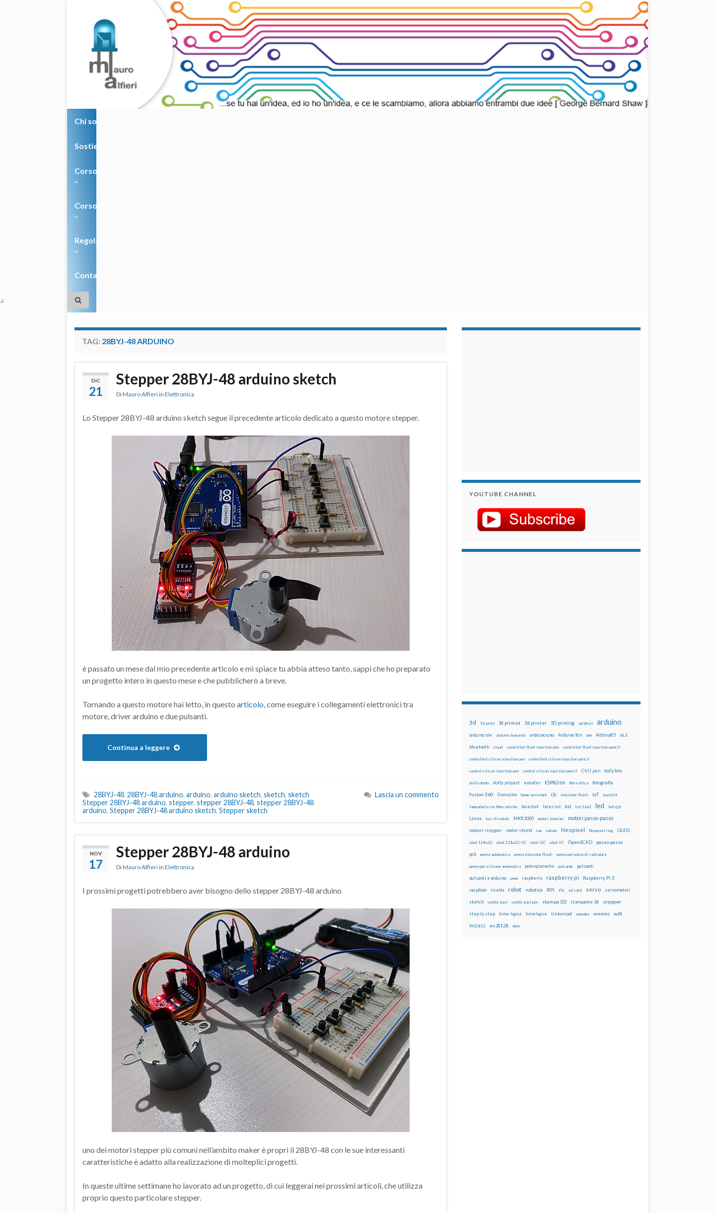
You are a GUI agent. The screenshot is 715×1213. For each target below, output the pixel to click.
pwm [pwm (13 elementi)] (514, 699)
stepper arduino (135, 1113)
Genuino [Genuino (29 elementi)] (507, 615)
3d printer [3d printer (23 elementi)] (535, 544)
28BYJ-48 (109, 615)
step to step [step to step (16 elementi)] (482, 735)
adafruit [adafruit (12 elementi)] (585, 544)
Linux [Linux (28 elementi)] (475, 639)
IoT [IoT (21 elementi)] (595, 615)
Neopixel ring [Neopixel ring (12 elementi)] (601, 651)
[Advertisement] (531, 221)
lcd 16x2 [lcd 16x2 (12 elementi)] (583, 627)
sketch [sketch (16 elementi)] (476, 723)
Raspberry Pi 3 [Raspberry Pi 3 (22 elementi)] (598, 699)
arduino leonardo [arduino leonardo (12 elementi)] (511, 556)
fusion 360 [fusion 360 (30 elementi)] (481, 615)
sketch (274, 615)
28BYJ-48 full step (215, 1097)
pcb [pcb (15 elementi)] (472, 675)
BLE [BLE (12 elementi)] (624, 556)
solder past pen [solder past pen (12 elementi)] (524, 723)
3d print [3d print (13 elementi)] (487, 544)
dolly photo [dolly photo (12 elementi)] (479, 604)
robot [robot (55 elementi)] (514, 710)
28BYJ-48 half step (276, 1097)
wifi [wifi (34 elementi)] (618, 735)
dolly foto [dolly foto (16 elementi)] (613, 592)
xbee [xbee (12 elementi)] (516, 747)
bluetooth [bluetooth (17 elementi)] (479, 568)
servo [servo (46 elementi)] (593, 710)
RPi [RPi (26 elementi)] (551, 711)
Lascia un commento (407, 615)
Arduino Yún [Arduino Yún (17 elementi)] (570, 556)
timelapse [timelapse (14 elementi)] (536, 735)
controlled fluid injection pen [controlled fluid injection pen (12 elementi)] (533, 568)
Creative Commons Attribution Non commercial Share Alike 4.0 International (435, 1167)
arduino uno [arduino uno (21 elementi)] (542, 556)
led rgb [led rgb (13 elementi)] (614, 627)
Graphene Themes (158, 1201)
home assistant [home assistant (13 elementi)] (534, 615)
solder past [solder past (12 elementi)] (497, 723)
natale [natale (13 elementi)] (551, 651)
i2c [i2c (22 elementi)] (554, 615)
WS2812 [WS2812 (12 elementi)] (477, 747)
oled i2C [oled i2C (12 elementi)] (538, 663)
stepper (181, 623)
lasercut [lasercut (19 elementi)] (530, 627)
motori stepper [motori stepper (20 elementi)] (485, 651)
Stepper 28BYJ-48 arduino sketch (227, 200)
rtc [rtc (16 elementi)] (562, 711)
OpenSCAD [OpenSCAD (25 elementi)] (580, 663)
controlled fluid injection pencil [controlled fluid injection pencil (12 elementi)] (591, 568)
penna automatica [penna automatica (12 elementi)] (495, 675)
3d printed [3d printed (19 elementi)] (509, 544)
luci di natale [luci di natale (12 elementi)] (497, 639)
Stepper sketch (243, 631)
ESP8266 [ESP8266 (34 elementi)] (555, 603)
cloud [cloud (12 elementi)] (498, 568)
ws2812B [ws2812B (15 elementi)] (499, 747)
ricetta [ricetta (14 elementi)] (497, 711)
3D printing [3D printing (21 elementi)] (562, 544)
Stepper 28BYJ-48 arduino (203, 673)
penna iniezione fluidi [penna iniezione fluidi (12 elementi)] (533, 675)
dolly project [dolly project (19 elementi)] (506, 603)
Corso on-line (214, 121)
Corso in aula (283, 121)
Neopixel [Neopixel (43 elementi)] (573, 651)
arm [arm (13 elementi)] (589, 556)
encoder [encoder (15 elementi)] (532, 603)
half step (156, 1105)
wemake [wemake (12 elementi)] (582, 735)
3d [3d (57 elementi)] (472, 543)
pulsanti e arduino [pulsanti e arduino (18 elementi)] (487, 699)
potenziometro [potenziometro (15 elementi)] (539, 687)
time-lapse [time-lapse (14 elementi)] (510, 735)
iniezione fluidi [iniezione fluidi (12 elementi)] (574, 615)
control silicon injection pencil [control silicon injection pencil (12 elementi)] (550, 592)
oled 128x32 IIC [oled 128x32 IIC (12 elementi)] (511, 663)
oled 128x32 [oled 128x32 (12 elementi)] (481, 663)
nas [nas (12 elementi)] (539, 651)
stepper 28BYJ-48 (225, 623)
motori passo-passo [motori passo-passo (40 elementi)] (590, 639)
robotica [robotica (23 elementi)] (534, 711)
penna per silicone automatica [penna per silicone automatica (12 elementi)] (495, 687)
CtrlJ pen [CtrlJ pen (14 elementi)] (590, 592)
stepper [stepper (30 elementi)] (612, 723)
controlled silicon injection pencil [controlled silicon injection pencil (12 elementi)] (559, 580)
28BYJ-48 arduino (155, 615)
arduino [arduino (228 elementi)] (609, 543)
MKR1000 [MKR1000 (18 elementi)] (523, 639)
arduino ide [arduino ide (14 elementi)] (480, 556)
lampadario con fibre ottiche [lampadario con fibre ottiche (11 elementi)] (493, 627)
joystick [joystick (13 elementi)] (610, 615)
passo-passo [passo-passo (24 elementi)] (609, 663)
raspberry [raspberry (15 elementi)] (532, 699)
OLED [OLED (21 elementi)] (623, 651)
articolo (250, 525)
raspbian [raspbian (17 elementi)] (478, 711)
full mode (124, 1105)
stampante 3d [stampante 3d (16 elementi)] (585, 723)
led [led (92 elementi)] (599, 627)
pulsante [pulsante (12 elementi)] (565, 687)
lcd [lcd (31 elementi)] (568, 627)
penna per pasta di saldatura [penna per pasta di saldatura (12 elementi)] (581, 675)
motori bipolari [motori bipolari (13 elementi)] (551, 639)
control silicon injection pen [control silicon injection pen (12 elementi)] (494, 592)
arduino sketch (237, 615)
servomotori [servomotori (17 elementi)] (617, 711)
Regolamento (353, 121)
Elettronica (179, 216)
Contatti (412, 121)
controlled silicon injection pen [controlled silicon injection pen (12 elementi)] (497, 580)
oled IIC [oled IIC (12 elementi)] (557, 663)
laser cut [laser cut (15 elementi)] (552, 627)
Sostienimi (149, 121)
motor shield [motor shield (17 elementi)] (519, 651)
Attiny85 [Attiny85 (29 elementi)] (606, 556)
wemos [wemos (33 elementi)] (601, 735)
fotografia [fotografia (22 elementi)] (602, 603)
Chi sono (93, 121)
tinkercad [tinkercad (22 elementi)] (561, 735)
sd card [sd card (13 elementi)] (575, 711)
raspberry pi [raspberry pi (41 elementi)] (562, 698)
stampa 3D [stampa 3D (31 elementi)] (554, 723)
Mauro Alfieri (140, 216)
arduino (198, 615)
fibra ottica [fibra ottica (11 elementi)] (578, 604)
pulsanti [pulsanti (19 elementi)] (585, 687)
